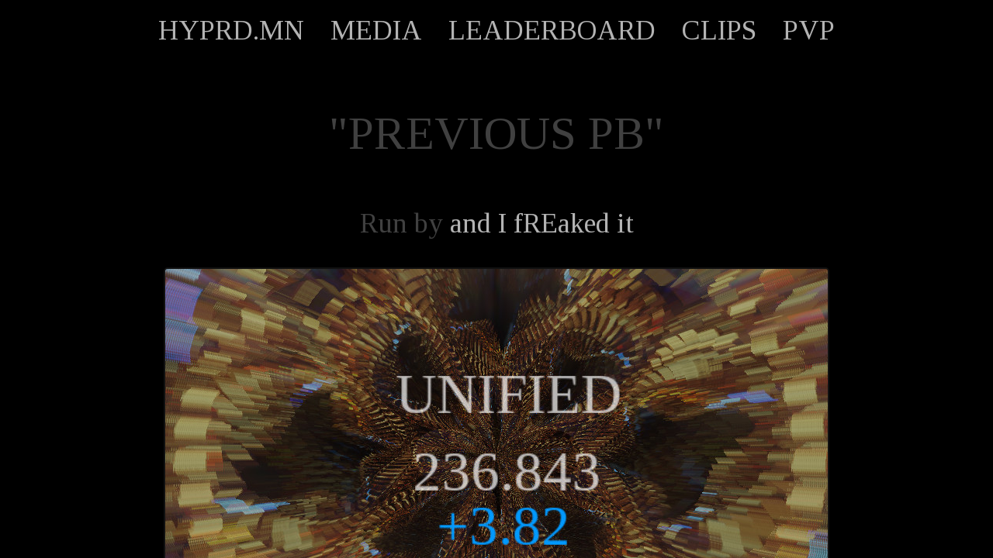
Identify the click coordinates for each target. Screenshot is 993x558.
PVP (809, 30)
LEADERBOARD (552, 30)
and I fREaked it (542, 223)
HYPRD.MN (231, 30)
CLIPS (719, 30)
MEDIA (376, 30)
